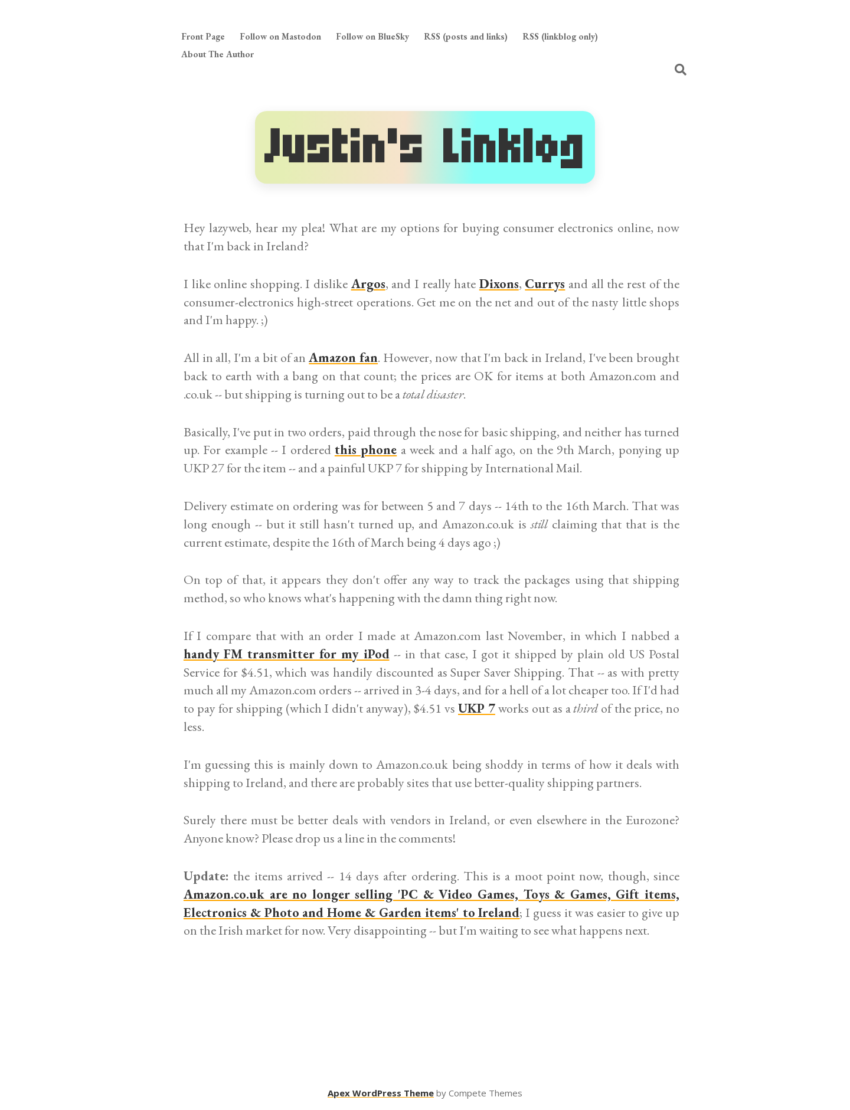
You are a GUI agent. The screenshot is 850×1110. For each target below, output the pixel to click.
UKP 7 (476, 708)
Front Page (203, 36)
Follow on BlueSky (372, 36)
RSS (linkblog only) (560, 36)
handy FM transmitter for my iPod (287, 653)
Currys (545, 283)
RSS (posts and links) (466, 36)
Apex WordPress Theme (381, 1093)
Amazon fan (343, 357)
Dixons (499, 283)
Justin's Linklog (425, 147)
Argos (368, 283)
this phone (366, 449)
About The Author (217, 54)
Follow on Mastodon (280, 36)
